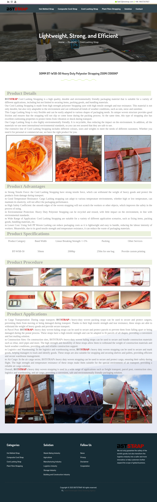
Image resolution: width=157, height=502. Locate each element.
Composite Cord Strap (67, 9)
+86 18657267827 (142, 2)
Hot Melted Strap (46, 9)
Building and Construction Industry (57, 475)
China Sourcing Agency (86, 491)
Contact (139, 9)
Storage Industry (50, 470)
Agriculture (48, 457)
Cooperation (85, 466)
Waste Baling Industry (52, 453)
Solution (128, 9)
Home (62, 42)
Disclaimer (84, 462)
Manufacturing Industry (52, 462)
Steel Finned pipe (70, 491)
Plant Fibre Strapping (111, 9)
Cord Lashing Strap (89, 9)
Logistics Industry (50, 466)
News (82, 453)
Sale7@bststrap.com (125, 2)
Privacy (83, 457)
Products (72, 42)
